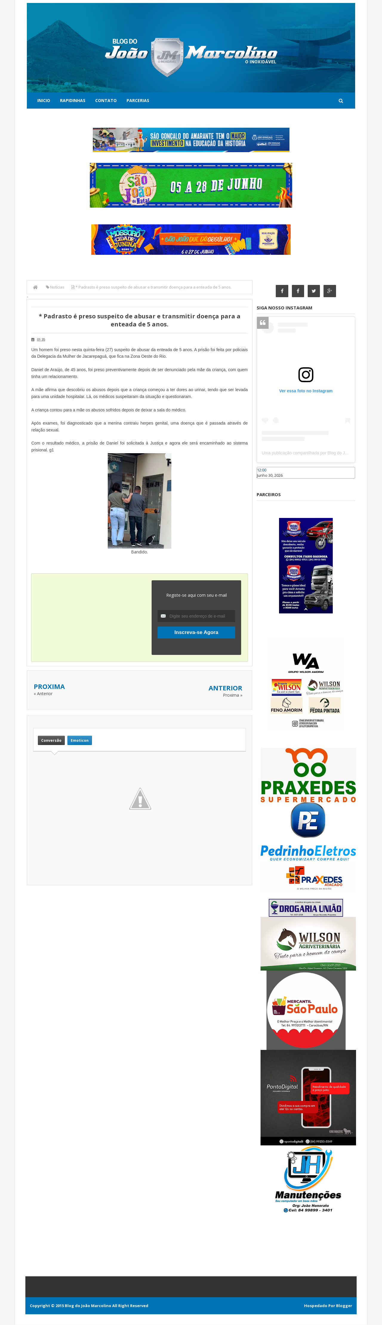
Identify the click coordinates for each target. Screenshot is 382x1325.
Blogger (344, 1306)
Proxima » (232, 695)
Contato (106, 100)
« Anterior (43, 693)
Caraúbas (266, 481)
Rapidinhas (72, 100)
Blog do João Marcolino (88, 1306)
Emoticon (80, 740)
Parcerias (138, 100)
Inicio (43, 100)
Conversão (51, 740)
